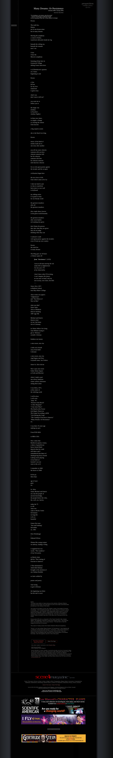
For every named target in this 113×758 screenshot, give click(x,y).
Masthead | (28, 682)
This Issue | (30, 681)
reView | (44, 681)
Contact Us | (54, 682)
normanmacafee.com (35, 657)
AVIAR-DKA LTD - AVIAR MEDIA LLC (50, 688)
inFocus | (36, 681)
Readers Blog (52, 645)
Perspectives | (57, 681)
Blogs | (62, 681)
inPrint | (52, 681)
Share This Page (52, 641)
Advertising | (41, 682)
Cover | (26, 681)
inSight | (48, 681)
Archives (79, 682)
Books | (66, 681)
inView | (40, 681)
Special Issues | (47, 682)
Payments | (60, 682)
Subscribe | (66, 682)
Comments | (71, 681)
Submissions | (34, 682)
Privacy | (71, 682)
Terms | (75, 682)
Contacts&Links (78, 681)
